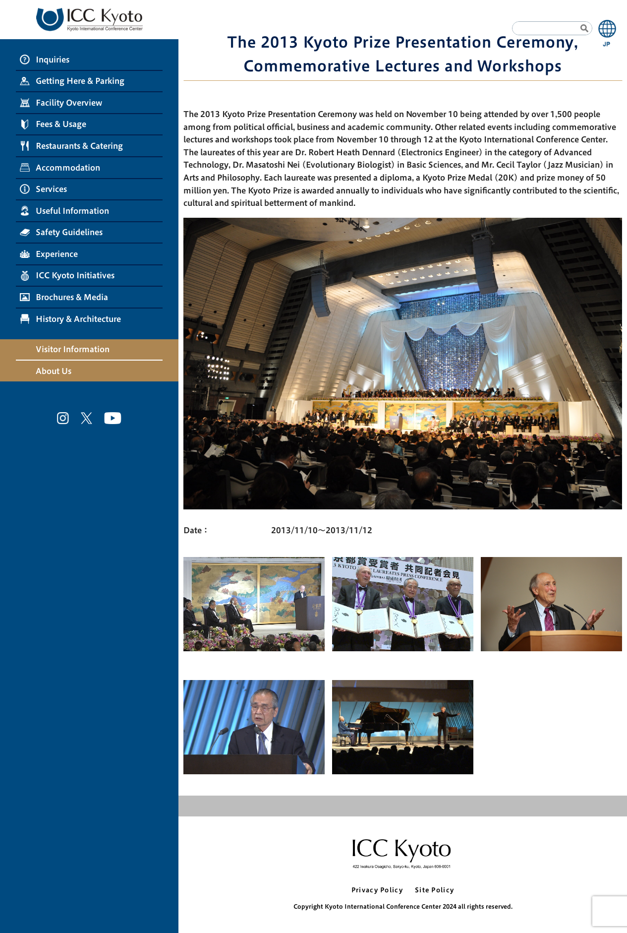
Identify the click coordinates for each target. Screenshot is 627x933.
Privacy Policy (377, 890)
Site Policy (434, 890)
